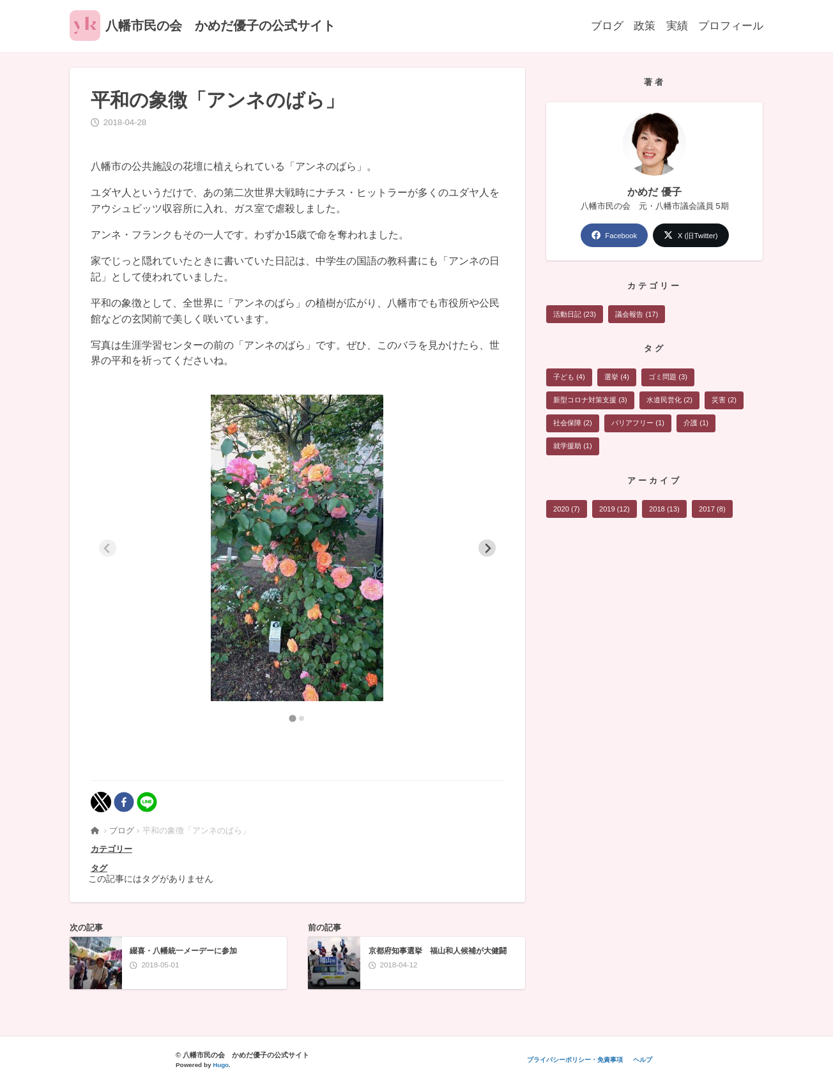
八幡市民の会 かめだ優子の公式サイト (202, 25)
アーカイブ (654, 482)
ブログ (607, 25)
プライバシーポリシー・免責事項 (574, 1059)
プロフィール (730, 25)
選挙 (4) (617, 378)
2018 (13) (665, 511)
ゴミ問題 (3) (669, 378)
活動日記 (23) (574, 315)
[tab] (292, 718)
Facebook (613, 235)
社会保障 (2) (572, 424)
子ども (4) (569, 378)
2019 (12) (615, 511)
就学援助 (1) (572, 447)
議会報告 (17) (637, 315)
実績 (677, 25)
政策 (644, 25)
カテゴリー (111, 849)
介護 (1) (697, 424)
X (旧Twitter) (691, 235)
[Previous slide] (107, 548)
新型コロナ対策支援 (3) (590, 401)
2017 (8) (714, 511)
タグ (99, 868)
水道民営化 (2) (670, 401)
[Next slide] (487, 548)
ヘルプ (642, 1059)
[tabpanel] (297, 548)
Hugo (221, 1064)
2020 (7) (566, 511)
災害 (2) (725, 401)
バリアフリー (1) (638, 424)
